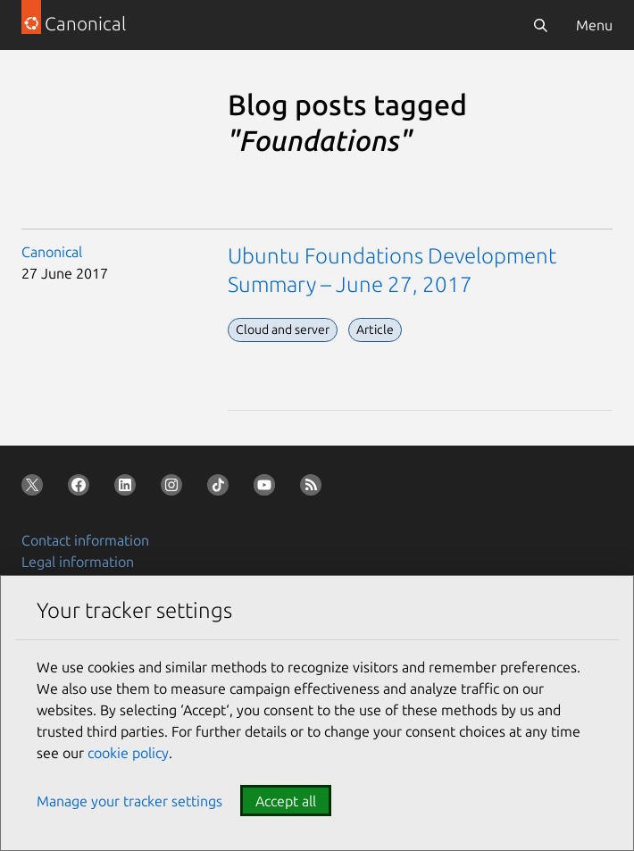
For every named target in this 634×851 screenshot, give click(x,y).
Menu (594, 25)
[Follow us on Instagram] (175, 488)
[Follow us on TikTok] (221, 488)
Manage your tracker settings (129, 801)
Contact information (85, 540)
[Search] (540, 25)
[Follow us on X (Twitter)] (35, 488)
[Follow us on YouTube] (268, 488)
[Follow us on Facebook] (82, 488)
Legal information (77, 562)
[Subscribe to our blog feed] (314, 488)
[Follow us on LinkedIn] (128, 488)
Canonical (51, 252)
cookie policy (128, 753)
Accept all (285, 801)
